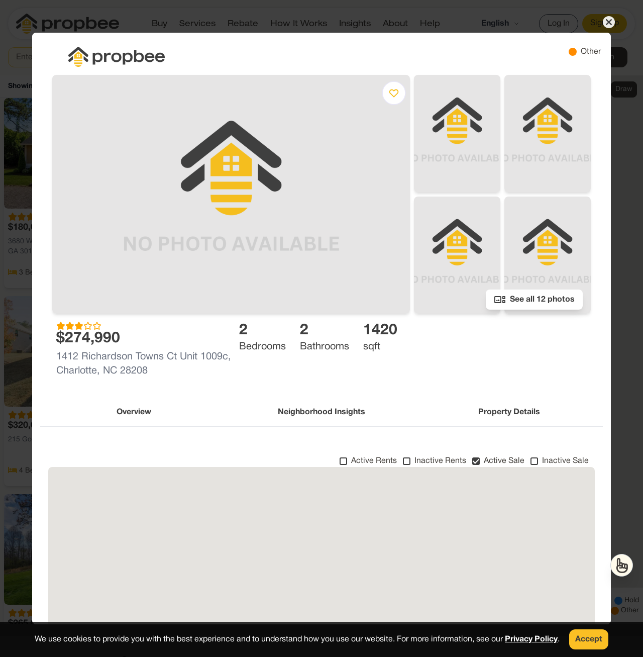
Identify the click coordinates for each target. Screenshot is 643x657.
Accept (588, 639)
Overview (134, 412)
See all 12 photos (534, 300)
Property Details (509, 412)
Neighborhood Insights (321, 412)
